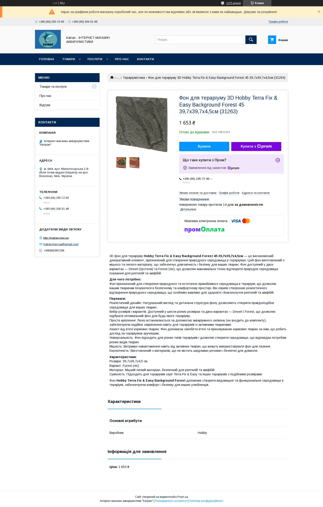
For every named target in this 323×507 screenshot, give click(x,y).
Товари (68, 59)
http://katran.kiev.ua (56, 237)
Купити (204, 146)
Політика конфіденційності (206, 501)
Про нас (122, 59)
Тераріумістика (134, 77)
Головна (46, 59)
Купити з (256, 146)
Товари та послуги (53, 86)
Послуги (94, 59)
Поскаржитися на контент (171, 501)
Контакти (145, 59)
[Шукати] (251, 39)
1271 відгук (233, 3)
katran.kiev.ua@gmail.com (61, 244)
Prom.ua (182, 496)
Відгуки (44, 105)
